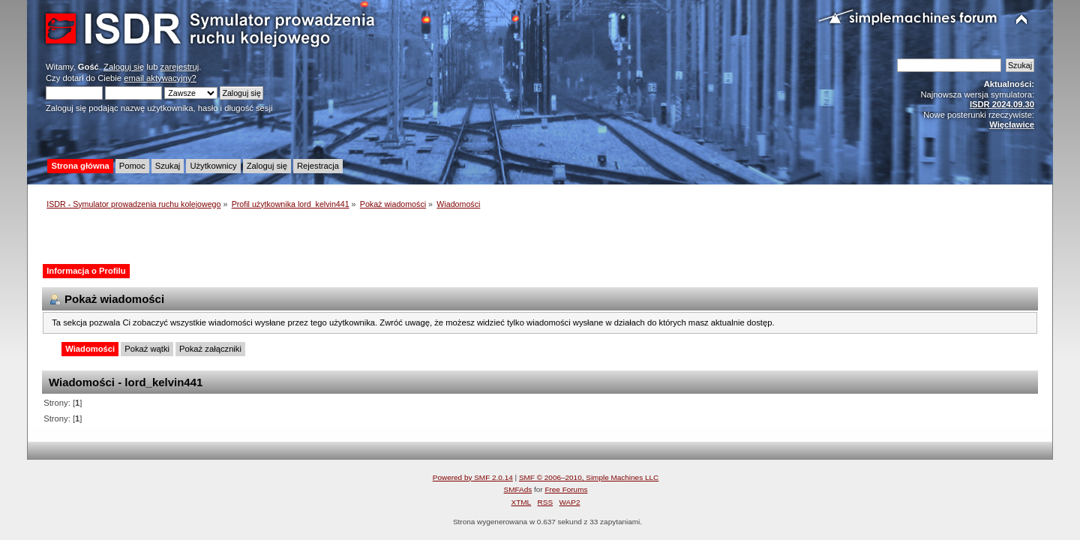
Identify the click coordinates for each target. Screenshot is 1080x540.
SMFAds (518, 489)
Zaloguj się (124, 66)
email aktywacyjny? (160, 78)
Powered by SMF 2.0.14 (473, 477)
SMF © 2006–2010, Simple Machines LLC (588, 477)
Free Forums (565, 489)
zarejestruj (180, 66)
